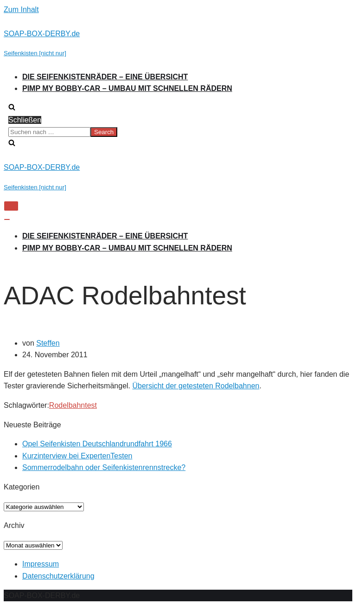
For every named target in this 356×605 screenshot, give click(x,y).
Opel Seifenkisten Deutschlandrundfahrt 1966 (97, 444)
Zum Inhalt (21, 9)
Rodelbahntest (73, 405)
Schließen (24, 120)
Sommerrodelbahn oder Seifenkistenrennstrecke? (103, 467)
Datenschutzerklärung (58, 576)
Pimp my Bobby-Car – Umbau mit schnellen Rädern (127, 88)
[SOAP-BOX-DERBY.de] (178, 43)
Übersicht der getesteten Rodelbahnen (195, 386)
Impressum (40, 564)
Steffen (47, 343)
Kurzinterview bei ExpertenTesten (77, 456)
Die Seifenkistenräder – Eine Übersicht (105, 77)
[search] (178, 132)
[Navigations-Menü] (11, 206)
